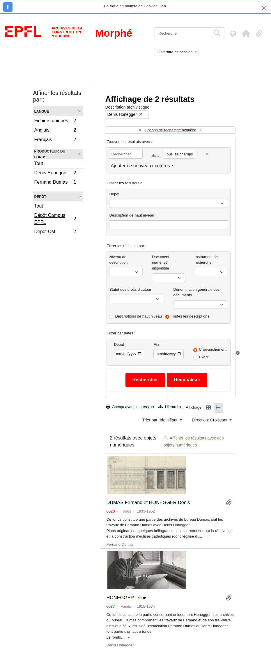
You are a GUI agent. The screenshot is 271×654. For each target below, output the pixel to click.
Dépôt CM (55, 232)
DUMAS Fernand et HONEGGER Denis (148, 502)
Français (55, 140)
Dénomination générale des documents (196, 292)
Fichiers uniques (55, 121)
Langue (41, 111)
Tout (38, 163)
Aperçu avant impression (130, 407)
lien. (163, 6)
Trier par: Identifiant (160, 420)
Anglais (55, 131)
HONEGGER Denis (126, 597)
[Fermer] (264, 8)
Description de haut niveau (131, 215)
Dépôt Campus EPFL (55, 219)
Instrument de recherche (206, 260)
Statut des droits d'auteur (130, 289)
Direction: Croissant (210, 420)
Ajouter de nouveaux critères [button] (140, 165)
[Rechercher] (183, 33)
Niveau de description (118, 260)
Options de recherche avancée (170, 130)
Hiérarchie (170, 407)
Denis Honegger (55, 173)
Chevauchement (212, 349)
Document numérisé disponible (160, 262)
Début (119, 344)
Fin (156, 344)
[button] (246, 33)
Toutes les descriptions (190, 316)
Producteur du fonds (49, 154)
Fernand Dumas (55, 183)
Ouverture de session (175, 52)
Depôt (40, 196)
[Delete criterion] (206, 154)
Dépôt (114, 194)
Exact (203, 357)
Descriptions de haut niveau (138, 316)
